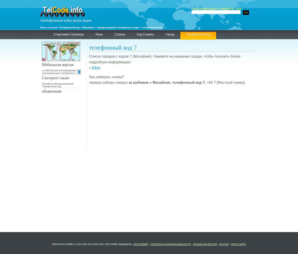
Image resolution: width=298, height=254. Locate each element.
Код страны (145, 34)
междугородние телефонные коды (118, 27)
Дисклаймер (140, 244)
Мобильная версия (205, 244)
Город (170, 34)
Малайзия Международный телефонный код (57, 85)
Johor (95, 68)
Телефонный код (69, 27)
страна (119, 34)
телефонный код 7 (153, 27)
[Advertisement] (172, 120)
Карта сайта (238, 244)
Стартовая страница (69, 34)
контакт (224, 244)
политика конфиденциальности (170, 244)
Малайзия (88, 27)
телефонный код (198, 34)
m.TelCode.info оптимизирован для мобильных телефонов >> (61, 71)
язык (99, 34)
